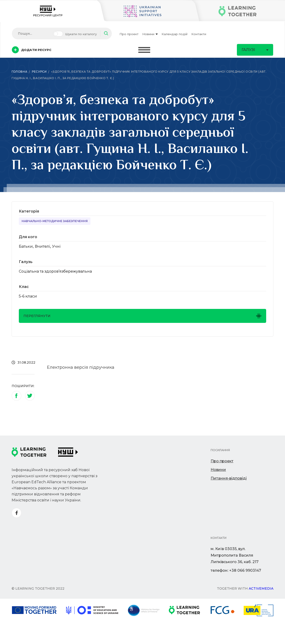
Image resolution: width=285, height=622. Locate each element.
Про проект (129, 34)
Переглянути (142, 316)
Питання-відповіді (229, 478)
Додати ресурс (31, 49)
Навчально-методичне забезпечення (55, 221)
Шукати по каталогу (81, 34)
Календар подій (175, 34)
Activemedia (261, 588)
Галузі (255, 49)
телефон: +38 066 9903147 (236, 570)
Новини (150, 34)
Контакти (198, 34)
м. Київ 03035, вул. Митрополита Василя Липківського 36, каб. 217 (234, 555)
